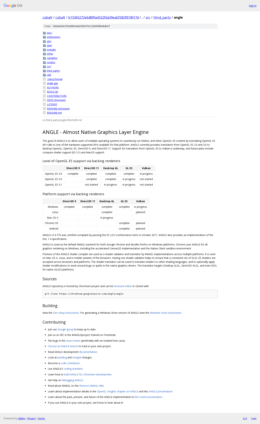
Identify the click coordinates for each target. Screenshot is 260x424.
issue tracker (73, 340)
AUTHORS (53, 87)
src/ (49, 66)
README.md (54, 112)
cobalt (47, 17)
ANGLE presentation (160, 391)
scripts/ (51, 62)
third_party (162, 17)
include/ (51, 49)
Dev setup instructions (66, 312)
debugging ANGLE (72, 380)
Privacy (31, 418)
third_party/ (53, 70)
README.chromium (58, 108)
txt (245, 418)
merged (76, 357)
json (253, 418)
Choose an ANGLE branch (63, 346)
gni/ (49, 41)
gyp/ (49, 45)
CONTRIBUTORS (57, 96)
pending (62, 357)
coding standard (73, 368)
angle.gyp (52, 83)
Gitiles (21, 418)
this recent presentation (148, 397)
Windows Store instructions (166, 312)
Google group (65, 329)
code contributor (70, 363)
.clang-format (55, 79)
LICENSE (52, 104)
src (148, 17)
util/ (49, 75)
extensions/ (53, 37)
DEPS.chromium (56, 100)
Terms (41, 418)
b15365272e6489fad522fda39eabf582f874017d (103, 17)
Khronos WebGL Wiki (91, 385)
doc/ (49, 32)
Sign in (252, 5)
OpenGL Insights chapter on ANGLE (117, 391)
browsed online (123, 286)
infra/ (50, 53)
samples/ (52, 58)
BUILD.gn (52, 91)
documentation (88, 352)
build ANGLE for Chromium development (87, 374)
